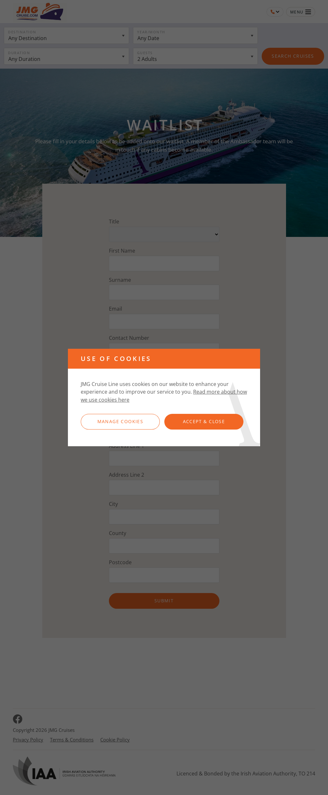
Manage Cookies (120, 421)
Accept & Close (204, 421)
